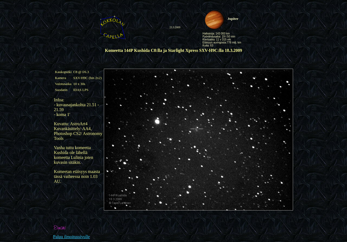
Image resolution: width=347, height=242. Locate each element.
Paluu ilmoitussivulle (71, 236)
